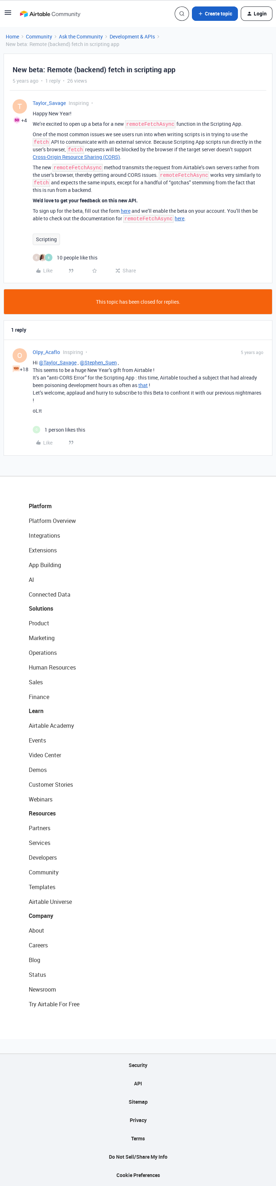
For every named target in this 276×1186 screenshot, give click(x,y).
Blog (34, 960)
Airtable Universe (50, 902)
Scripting (46, 239)
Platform (40, 506)
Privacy (138, 1120)
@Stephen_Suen (98, 362)
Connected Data (49, 594)
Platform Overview (52, 521)
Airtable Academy (51, 726)
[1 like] (59, 429)
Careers (38, 945)
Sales (36, 682)
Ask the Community (81, 36)
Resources (42, 813)
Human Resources (52, 667)
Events (37, 740)
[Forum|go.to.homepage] (50, 13)
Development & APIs (132, 36)
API (138, 1083)
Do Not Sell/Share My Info (138, 1156)
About (36, 930)
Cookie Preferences (138, 1175)
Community (39, 36)
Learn (36, 711)
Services (39, 843)
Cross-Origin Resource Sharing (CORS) (76, 156)
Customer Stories (51, 785)
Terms (138, 1138)
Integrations (44, 535)
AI (31, 580)
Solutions (41, 608)
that (143, 385)
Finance (39, 697)
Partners (39, 828)
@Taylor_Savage (58, 362)
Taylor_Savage (49, 103)
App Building (45, 565)
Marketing (42, 638)
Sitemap (138, 1101)
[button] (8, 15)
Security (138, 1065)
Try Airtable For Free (54, 1004)
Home (12, 36)
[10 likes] (65, 257)
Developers (43, 857)
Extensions (43, 550)
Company (41, 916)
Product (39, 623)
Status (37, 975)
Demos (38, 770)
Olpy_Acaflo (46, 352)
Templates (42, 887)
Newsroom (42, 989)
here (125, 210)
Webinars (40, 799)
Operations (43, 653)
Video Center (45, 755)
